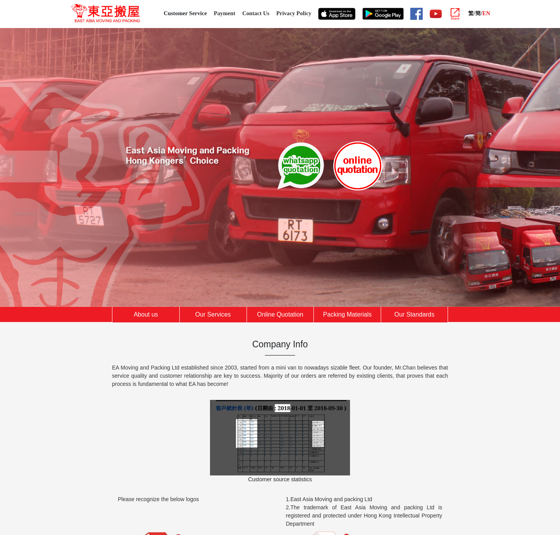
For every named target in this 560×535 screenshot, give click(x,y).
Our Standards (414, 314)
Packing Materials (347, 314)
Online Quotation (280, 314)
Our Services (213, 314)
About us (146, 314)
